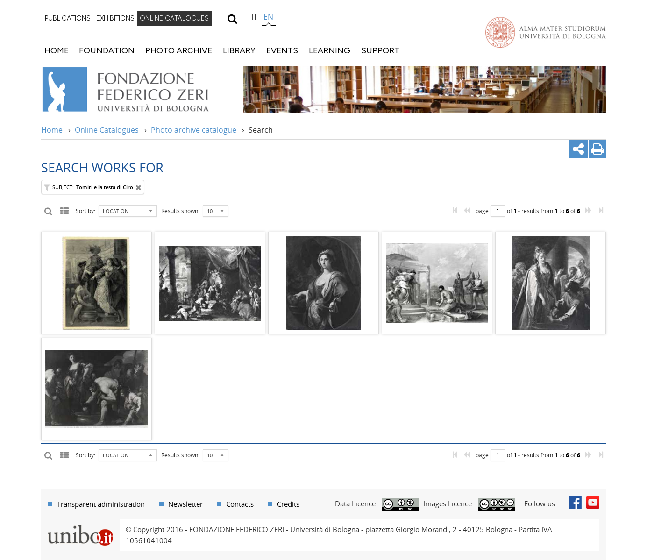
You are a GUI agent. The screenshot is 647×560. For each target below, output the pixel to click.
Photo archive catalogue (193, 130)
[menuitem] (67, 18)
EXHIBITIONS (115, 18)
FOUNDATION (107, 50)
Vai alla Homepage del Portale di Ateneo (545, 32)
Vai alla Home (137, 89)
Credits (288, 504)
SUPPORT (380, 50)
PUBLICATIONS (68, 18)
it (254, 17)
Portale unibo (80, 524)
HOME (56, 50)
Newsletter (185, 504)
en (268, 17)
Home (52, 130)
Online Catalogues (107, 130)
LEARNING (329, 50)
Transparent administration (101, 504)
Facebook (575, 502)
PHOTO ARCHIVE (178, 50)
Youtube (592, 502)
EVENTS (282, 50)
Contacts (240, 504)
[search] (232, 18)
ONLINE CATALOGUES (174, 18)
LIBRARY (239, 50)
